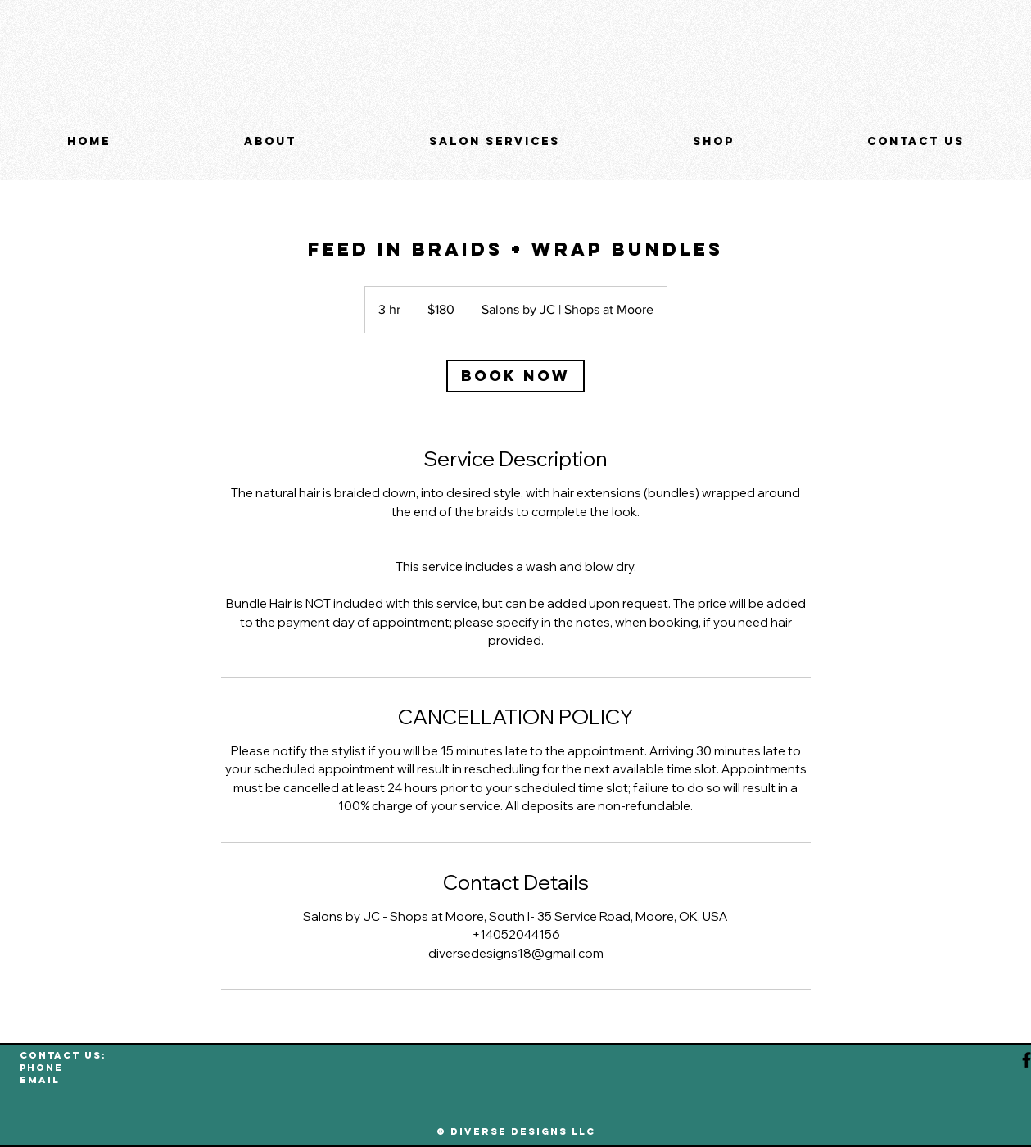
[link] (515, 376)
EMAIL (40, 1080)
